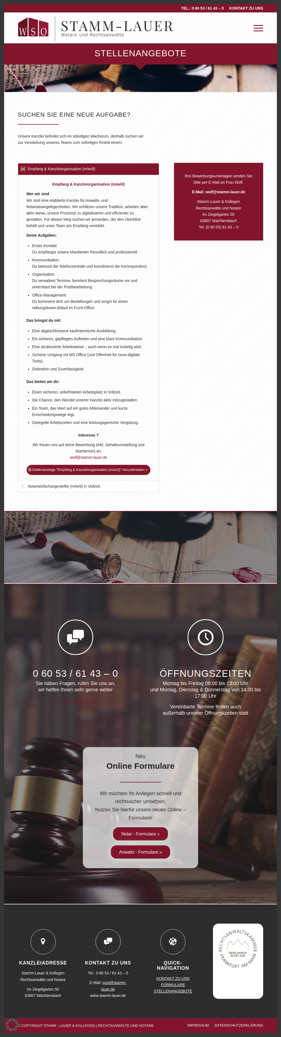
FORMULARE (173, 985)
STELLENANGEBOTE (173, 991)
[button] (12, 1025)
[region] (88, 327)
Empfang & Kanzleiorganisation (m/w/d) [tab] (58, 169)
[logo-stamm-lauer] (95, 28)
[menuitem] (245, 8)
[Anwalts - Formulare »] (140, 852)
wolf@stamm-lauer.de (88, 457)
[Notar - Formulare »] (140, 833)
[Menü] (256, 28)
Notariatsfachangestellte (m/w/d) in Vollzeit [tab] (60, 486)
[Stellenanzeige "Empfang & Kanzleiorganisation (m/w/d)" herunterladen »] (88, 470)
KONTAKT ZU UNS (246, 8)
